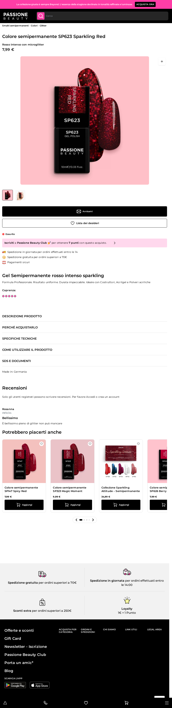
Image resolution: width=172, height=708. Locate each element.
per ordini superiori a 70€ (57, 582)
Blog (8, 671)
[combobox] (102, 16)
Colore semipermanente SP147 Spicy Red (21, 489)
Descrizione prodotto (22, 316)
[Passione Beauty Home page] (16, 16)
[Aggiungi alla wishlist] (84, 223)
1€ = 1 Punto (127, 612)
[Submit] (41, 16)
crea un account (108, 396)
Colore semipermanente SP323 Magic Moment (69, 489)
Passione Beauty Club (25, 654)
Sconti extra (22, 610)
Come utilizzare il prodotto (27, 349)
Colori (34, 25)
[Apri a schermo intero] (162, 61)
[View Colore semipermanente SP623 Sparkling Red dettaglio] (20, 195)
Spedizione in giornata (107, 580)
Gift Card (12, 638)
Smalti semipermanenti (15, 25)
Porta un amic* (18, 663)
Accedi (90, 396)
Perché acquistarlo (20, 327)
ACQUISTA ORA (145, 4)
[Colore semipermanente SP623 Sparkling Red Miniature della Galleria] (13, 195)
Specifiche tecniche (19, 338)
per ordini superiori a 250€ (51, 610)
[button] (76, 520)
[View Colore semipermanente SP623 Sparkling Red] (7, 195)
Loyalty (126, 608)
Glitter (43, 25)
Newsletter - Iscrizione (25, 646)
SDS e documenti (16, 361)
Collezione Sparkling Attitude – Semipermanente (120, 489)
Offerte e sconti (19, 630)
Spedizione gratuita (23, 582)
